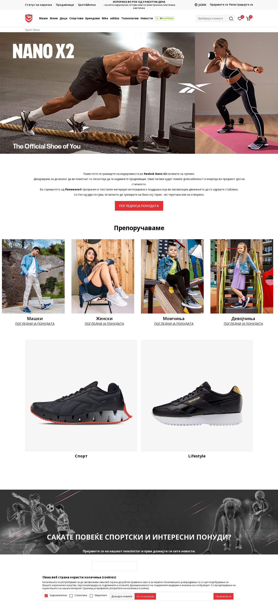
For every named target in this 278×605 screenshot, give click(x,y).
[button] (215, 18)
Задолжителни (58, 595)
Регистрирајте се (241, 4)
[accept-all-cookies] (223, 596)
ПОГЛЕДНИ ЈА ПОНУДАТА (139, 206)
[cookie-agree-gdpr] (145, 596)
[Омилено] (239, 18)
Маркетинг (101, 595)
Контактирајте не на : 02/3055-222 (139, 4)
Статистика (81, 595)
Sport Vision (32, 30)
